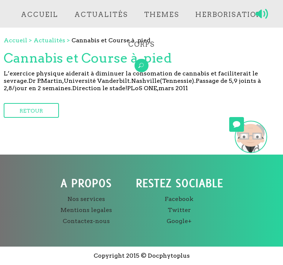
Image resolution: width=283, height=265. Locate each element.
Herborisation (228, 14)
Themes (161, 14)
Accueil (39, 14)
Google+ (179, 221)
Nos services (86, 198)
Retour (31, 111)
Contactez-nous (86, 221)
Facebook (179, 198)
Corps (141, 44)
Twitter (179, 209)
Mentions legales (86, 209)
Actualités (101, 14)
